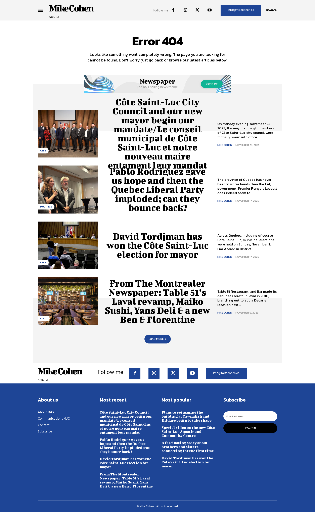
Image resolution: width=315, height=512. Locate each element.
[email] (250, 416)
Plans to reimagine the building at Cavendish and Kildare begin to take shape (187, 416)
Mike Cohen (224, 145)
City (43, 150)
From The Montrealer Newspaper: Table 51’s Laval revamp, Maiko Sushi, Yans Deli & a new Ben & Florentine (157, 301)
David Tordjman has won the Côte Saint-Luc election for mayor (158, 245)
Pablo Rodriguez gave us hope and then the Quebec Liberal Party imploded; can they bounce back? (157, 189)
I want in (250, 428)
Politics (46, 206)
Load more (157, 339)
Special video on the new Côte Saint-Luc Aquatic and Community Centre (188, 431)
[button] (271, 10)
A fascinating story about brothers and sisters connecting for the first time (188, 447)
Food (43, 318)
